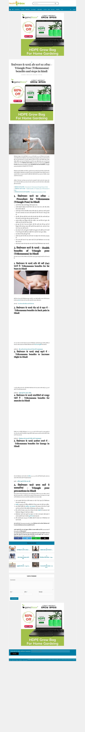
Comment (12, 580)
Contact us (20, 659)
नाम (11, 592)
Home (10, 659)
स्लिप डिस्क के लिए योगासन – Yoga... (46, 557)
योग (31, 62)
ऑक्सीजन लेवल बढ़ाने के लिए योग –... (46, 549)
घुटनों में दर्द (31, 516)
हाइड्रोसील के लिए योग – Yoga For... (23, 565)
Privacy (16, 659)
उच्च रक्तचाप (32, 506)
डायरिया (27, 506)
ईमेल (25, 592)
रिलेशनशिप (57, 9)
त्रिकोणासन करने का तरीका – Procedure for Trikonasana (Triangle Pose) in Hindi (31, 187)
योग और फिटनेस (17, 9)
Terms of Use (25, 659)
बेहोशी (39, 510)
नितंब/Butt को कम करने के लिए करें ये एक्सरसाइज (30, 438)
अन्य (62, 9)
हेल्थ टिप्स (45, 9)
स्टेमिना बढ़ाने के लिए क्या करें (23, 481)
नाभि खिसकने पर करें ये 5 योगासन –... (23, 549)
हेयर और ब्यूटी (33, 9)
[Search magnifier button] (55, 3)
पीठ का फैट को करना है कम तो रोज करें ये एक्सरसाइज (30, 349)
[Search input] (43, 3)
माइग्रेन (17, 504)
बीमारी (13, 9)
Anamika (24, 74)
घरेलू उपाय (22, 9)
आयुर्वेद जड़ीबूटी (39, 9)
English (74, 9)
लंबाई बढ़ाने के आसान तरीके (25, 393)
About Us (13, 659)
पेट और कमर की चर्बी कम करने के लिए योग (26, 303)
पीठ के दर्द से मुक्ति (37, 344)
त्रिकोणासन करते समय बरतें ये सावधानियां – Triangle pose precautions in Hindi (30, 191)
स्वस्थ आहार (52, 9)
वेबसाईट (40, 592)
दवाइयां (49, 9)
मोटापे (19, 300)
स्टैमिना (29, 476)
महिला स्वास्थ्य (27, 9)
